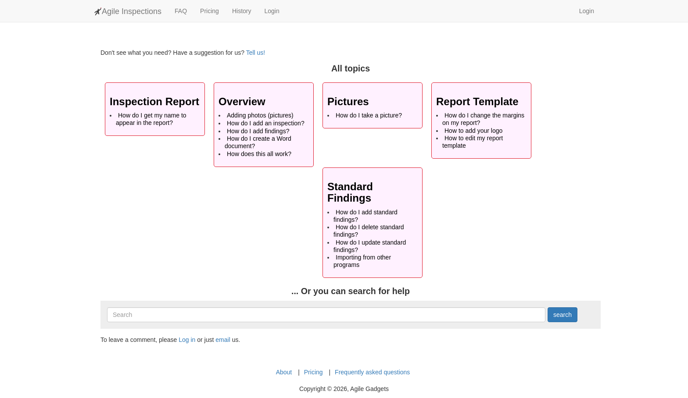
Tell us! (255, 52)
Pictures (348, 101)
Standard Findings (350, 192)
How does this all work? (259, 153)
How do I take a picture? (369, 115)
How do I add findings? (258, 131)
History (241, 10)
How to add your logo (473, 130)
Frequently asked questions (372, 372)
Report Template (477, 101)
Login (271, 10)
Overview (242, 101)
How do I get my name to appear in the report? (151, 119)
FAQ (181, 10)
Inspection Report (154, 101)
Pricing (209, 10)
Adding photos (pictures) (260, 115)
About (284, 372)
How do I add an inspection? (266, 123)
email (222, 339)
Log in (187, 339)
